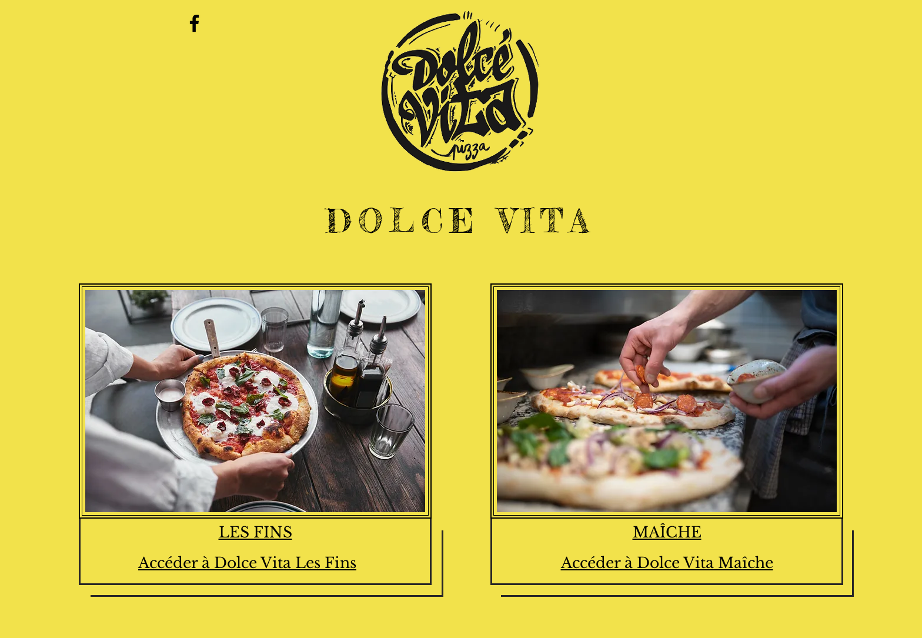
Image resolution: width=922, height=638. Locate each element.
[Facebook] (194, 23)
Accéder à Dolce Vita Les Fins (247, 563)
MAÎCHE (667, 532)
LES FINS (255, 532)
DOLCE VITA (461, 220)
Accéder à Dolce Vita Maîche (667, 563)
